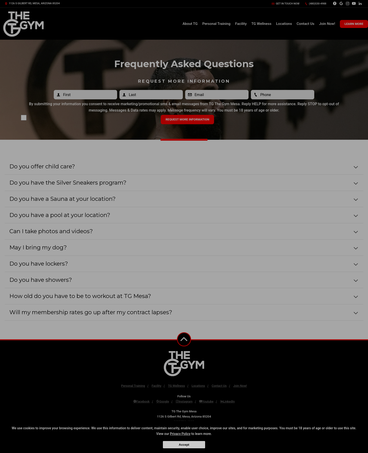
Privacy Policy (180, 434)
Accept (184, 444)
